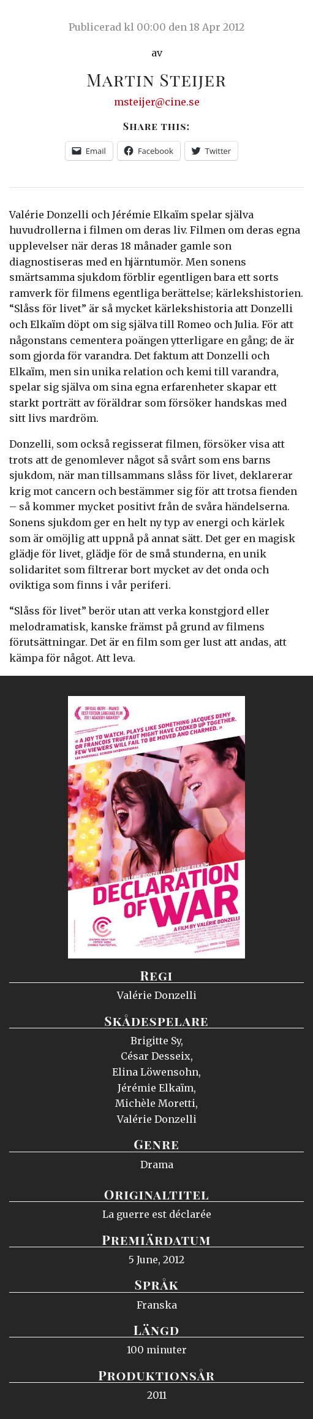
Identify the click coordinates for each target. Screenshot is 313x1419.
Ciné (39, 21)
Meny (288, 21)
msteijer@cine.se (157, 102)
